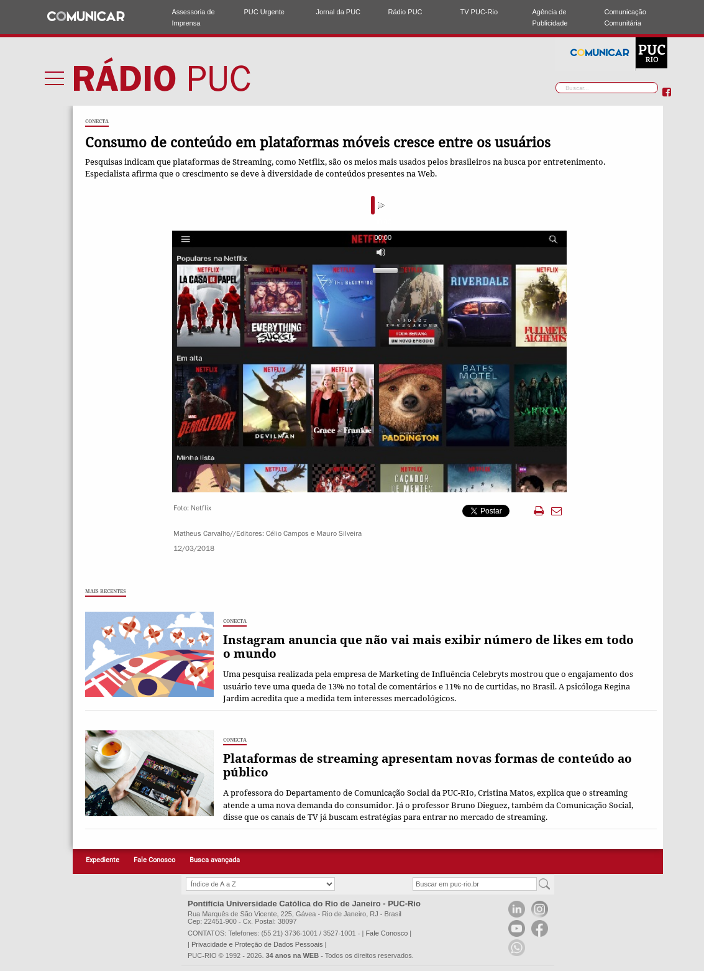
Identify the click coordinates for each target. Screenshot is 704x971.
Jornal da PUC (338, 12)
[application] (370, 205)
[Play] (183, 205)
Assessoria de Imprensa (193, 17)
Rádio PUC (405, 12)
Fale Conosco (154, 860)
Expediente (102, 860)
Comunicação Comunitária (625, 17)
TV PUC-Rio (479, 12)
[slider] (353, 206)
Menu (54, 77)
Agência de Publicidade (550, 17)
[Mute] (501, 205)
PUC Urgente (264, 12)
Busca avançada (215, 860)
